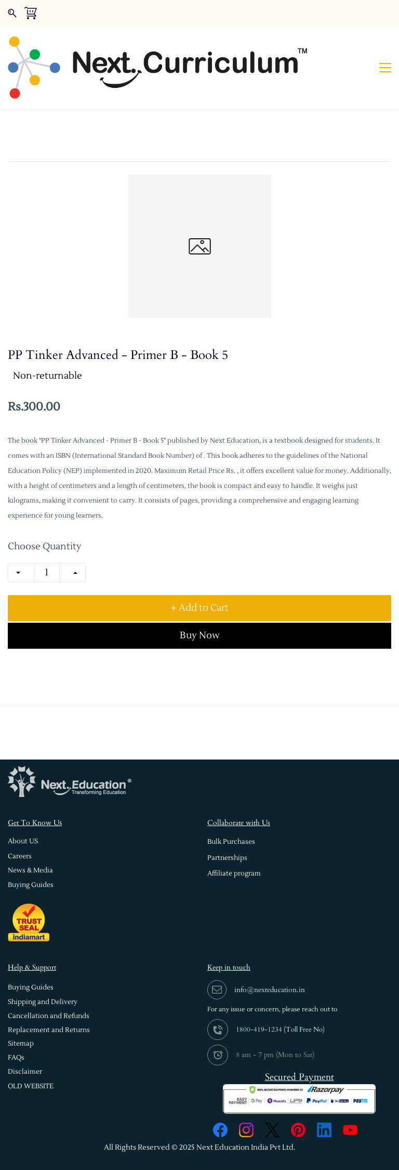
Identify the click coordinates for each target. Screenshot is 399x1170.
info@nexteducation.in (269, 957)
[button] (23, 809)
